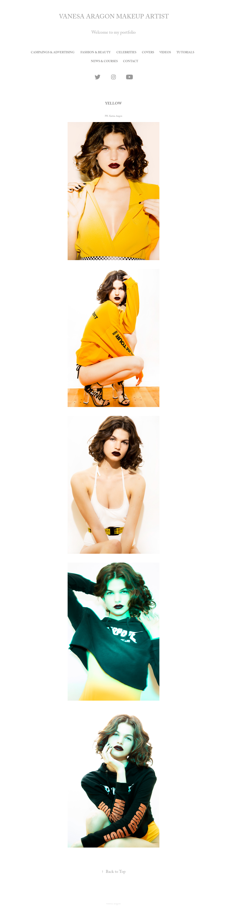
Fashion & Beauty (95, 52)
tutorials (185, 52)
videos (165, 52)
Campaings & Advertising (52, 52)
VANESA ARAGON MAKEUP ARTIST (114, 17)
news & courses (104, 61)
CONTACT (130, 61)
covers (148, 52)
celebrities (126, 52)
